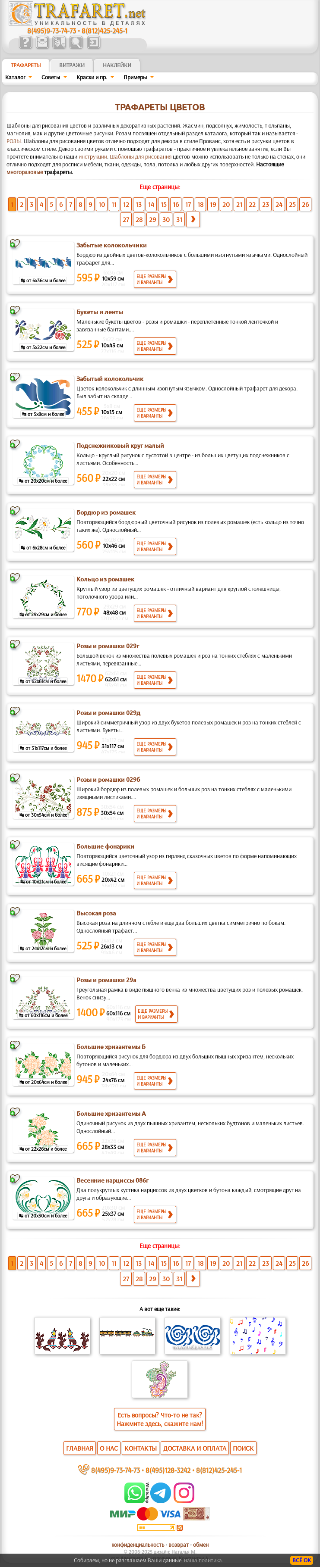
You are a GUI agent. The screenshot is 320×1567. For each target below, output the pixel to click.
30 (166, 219)
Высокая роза (96, 913)
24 (279, 204)
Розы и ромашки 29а (106, 980)
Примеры (135, 77)
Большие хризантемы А (111, 1113)
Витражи (72, 65)
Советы (50, 77)
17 (188, 204)
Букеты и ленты (99, 312)
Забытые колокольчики (111, 245)
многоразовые (24, 172)
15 (163, 204)
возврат (178, 1544)
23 (265, 204)
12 (126, 204)
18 (200, 204)
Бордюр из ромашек (106, 512)
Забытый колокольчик (109, 378)
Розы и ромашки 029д (108, 712)
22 (252, 204)
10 (101, 204)
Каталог (15, 77)
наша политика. (203, 1560)
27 (126, 219)
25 (292, 204)
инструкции (93, 156)
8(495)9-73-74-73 (51, 30)
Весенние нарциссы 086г (112, 1180)
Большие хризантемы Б (111, 1046)
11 (114, 204)
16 (176, 204)
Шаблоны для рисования (140, 156)
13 (139, 204)
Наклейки (117, 65)
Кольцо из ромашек (105, 579)
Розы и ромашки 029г (107, 646)
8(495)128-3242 (168, 1469)
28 (139, 219)
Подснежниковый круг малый (120, 445)
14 (151, 204)
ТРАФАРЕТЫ (26, 65)
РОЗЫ (13, 141)
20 (226, 204)
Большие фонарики (105, 846)
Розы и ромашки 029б (108, 779)
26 (305, 204)
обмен (201, 1544)
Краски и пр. (91, 77)
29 (152, 219)
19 (213, 204)
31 (179, 219)
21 (239, 204)
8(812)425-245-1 (104, 30)
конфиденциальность (137, 1544)
